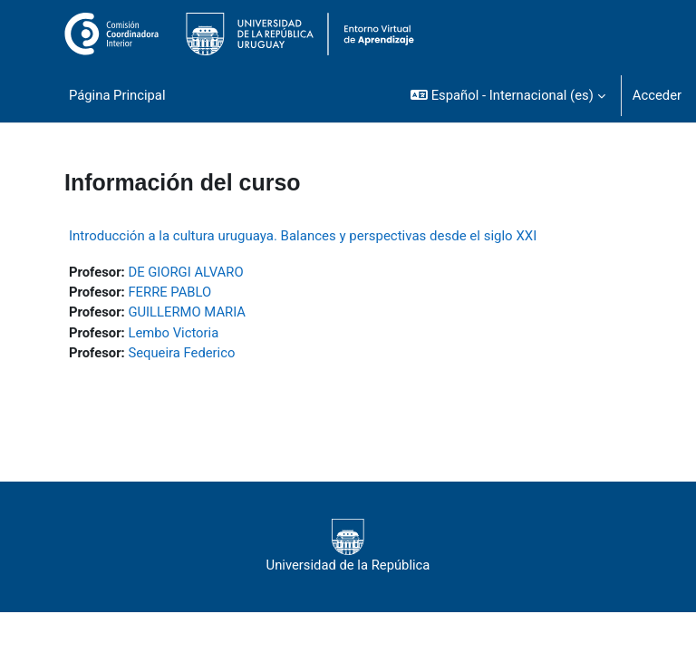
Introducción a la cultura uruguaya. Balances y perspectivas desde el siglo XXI (302, 236)
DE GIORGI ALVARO (185, 272)
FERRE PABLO (169, 292)
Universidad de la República (348, 546)
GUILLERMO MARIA (187, 312)
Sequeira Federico (181, 353)
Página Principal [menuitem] (117, 95)
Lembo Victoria (173, 333)
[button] (508, 95)
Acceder (657, 95)
